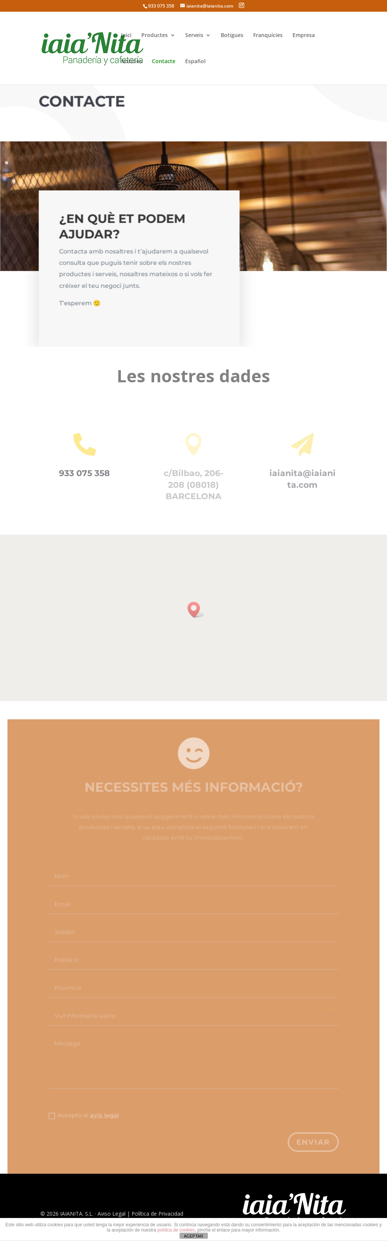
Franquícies (268, 36)
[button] (196, 610)
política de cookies (176, 1230)
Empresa (304, 36)
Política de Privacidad (157, 1213)
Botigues (232, 36)
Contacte (163, 62)
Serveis (194, 36)
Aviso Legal (111, 1213)
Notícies (131, 62)
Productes (154, 36)
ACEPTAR (193, 1236)
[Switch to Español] (195, 72)
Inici (126, 36)
